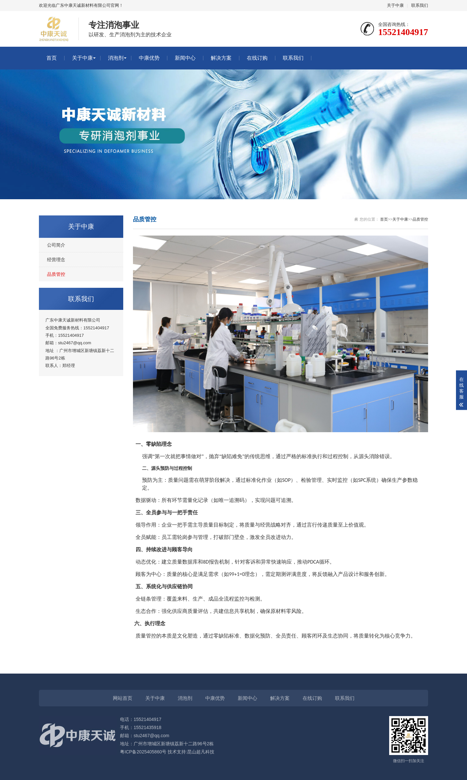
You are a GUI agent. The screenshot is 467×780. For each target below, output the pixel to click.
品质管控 (56, 274)
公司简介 (56, 245)
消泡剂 (116, 58)
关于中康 (395, 5)
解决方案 (221, 58)
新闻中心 (185, 58)
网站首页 (122, 698)
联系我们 (419, 5)
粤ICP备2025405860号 (143, 751)
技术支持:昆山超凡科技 (191, 751)
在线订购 (257, 58)
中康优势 (149, 58)
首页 (51, 58)
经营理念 (56, 259)
